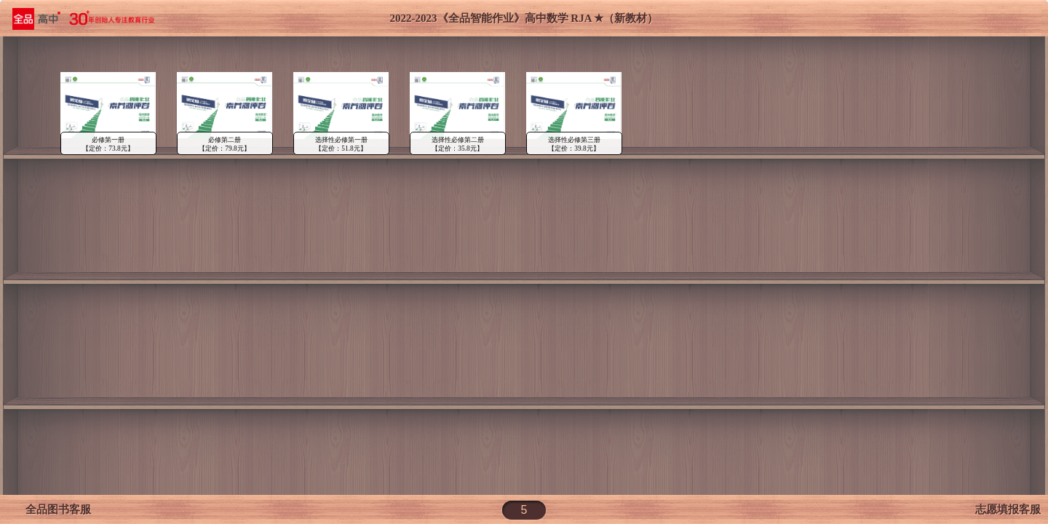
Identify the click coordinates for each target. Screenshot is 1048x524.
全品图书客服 (53, 509)
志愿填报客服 (1008, 509)
